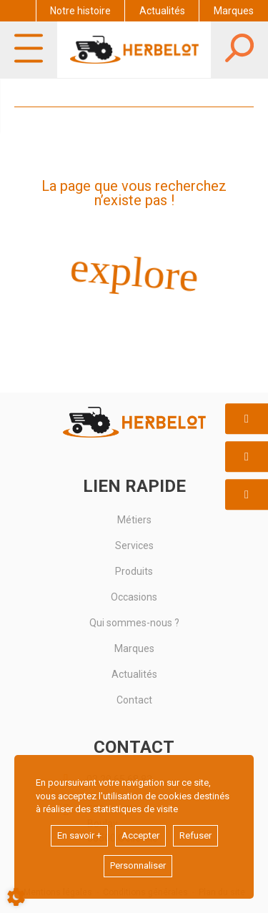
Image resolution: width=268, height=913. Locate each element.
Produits (134, 571)
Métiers (134, 519)
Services (134, 545)
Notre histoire (80, 10)
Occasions (134, 597)
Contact (134, 700)
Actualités (162, 10)
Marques (234, 10)
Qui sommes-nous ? (134, 622)
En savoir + (79, 835)
